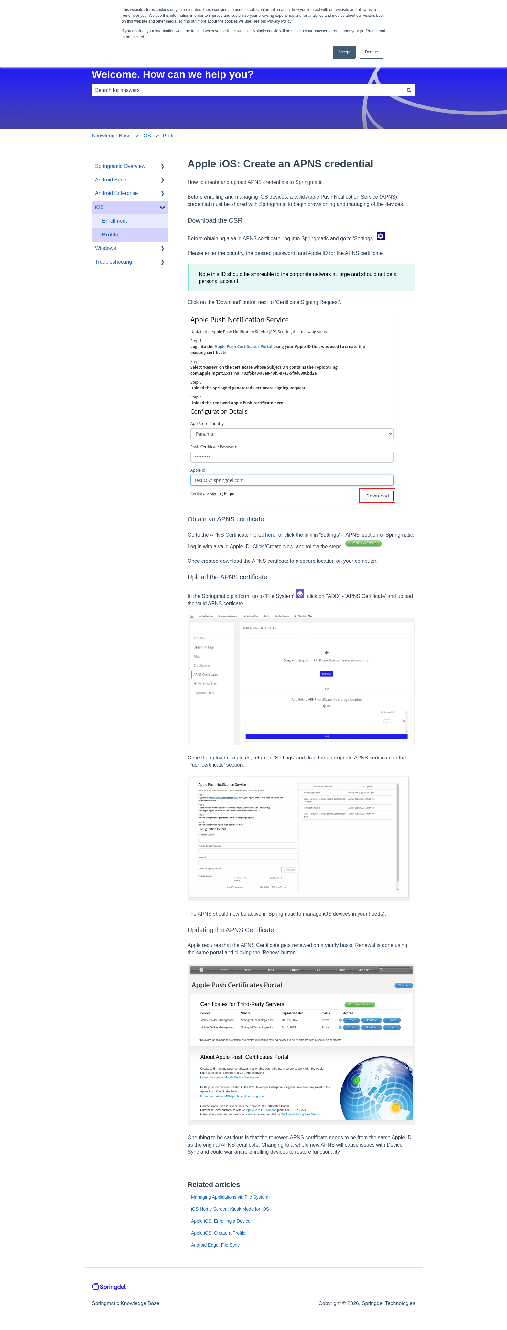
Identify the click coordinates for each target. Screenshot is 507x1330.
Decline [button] (371, 52)
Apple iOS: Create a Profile (218, 1233)
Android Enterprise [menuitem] (116, 193)
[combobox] (247, 90)
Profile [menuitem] (110, 234)
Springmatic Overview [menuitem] (120, 166)
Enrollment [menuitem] (114, 220)
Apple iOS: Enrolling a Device (221, 1221)
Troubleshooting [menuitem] (113, 262)
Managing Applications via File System (229, 1197)
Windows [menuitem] (105, 248)
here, (271, 535)
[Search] (409, 90)
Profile (170, 135)
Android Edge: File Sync (215, 1245)
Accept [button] (344, 52)
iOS (146, 135)
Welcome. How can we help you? (173, 74)
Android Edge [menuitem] (110, 179)
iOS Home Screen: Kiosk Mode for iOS (230, 1209)
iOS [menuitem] (99, 207)
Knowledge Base (111, 135)
